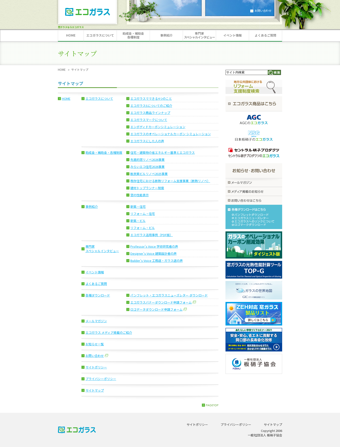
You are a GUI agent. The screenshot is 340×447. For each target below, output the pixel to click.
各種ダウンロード (97, 295)
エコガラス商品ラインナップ (150, 112)
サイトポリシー (96, 367)
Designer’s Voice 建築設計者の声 (153, 253)
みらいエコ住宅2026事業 (147, 166)
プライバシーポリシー (100, 378)
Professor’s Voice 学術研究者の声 (154, 246)
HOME (62, 69)
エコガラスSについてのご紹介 (151, 105)
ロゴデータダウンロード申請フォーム (156, 309)
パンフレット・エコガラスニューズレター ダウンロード (169, 295)
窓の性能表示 (139, 195)
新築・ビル (138, 220)
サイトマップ (94, 390)
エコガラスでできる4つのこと (151, 98)
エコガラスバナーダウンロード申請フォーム (161, 302)
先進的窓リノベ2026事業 (147, 159)
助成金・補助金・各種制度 (103, 152)
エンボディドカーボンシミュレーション (157, 127)
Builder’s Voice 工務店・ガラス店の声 (156, 260)
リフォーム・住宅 (142, 213)
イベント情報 (94, 272)
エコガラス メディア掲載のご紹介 (108, 332)
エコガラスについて (99, 98)
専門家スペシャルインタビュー (102, 248)
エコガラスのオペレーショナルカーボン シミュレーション (170, 134)
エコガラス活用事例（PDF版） (151, 235)
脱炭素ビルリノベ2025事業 (149, 173)
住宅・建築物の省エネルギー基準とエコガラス (162, 152)
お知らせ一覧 (94, 344)
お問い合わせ (263, 10)
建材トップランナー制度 (147, 188)
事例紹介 (91, 206)
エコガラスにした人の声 (147, 141)
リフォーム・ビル (142, 228)
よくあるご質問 (96, 283)
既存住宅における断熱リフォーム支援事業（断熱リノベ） (170, 181)
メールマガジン (96, 321)
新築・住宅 (138, 206)
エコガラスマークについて (148, 119)
